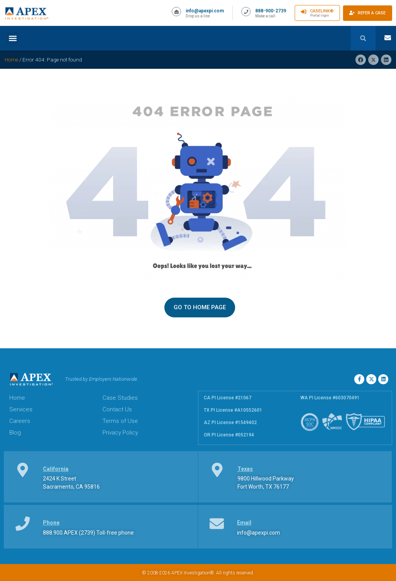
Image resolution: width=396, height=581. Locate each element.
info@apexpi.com (205, 11)
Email (244, 523)
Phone (51, 523)
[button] (12, 38)
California (55, 469)
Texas (245, 469)
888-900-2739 (270, 11)
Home (11, 59)
